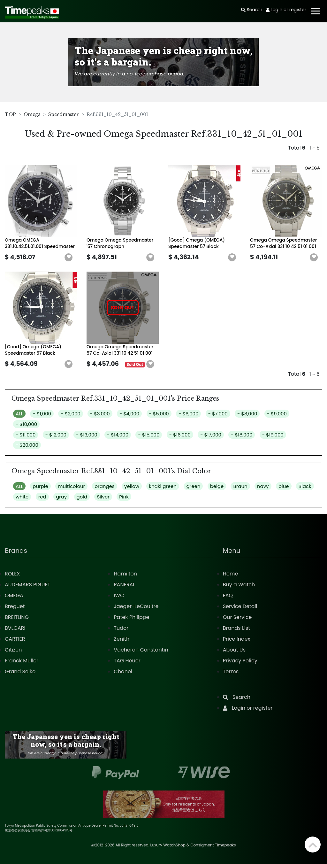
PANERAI (124, 584)
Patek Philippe (131, 617)
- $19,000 (273, 434)
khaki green (163, 486)
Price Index (236, 639)
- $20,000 (27, 445)
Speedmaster (63, 114)
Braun (240, 486)
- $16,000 (180, 434)
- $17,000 (210, 434)
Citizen (13, 649)
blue (283, 486)
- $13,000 (86, 434)
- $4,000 (129, 413)
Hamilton (125, 573)
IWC (119, 595)
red (42, 496)
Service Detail (240, 606)
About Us (234, 649)
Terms (231, 671)
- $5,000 (159, 413)
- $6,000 (188, 413)
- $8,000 (247, 413)
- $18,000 (241, 434)
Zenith (121, 639)
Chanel (123, 671)
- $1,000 (42, 413)
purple (40, 486)
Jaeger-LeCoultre (136, 606)
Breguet (15, 606)
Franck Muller (21, 660)
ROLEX (12, 573)
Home (230, 573)
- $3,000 (100, 413)
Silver (103, 496)
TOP (10, 114)
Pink (124, 496)
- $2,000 (70, 413)
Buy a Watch (239, 584)
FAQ (228, 595)
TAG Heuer (127, 660)
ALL (19, 413)
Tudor (121, 628)
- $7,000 (218, 413)
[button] (69, 257)
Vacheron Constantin (141, 649)
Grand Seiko (20, 671)
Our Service (237, 617)
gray (61, 496)
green (193, 486)
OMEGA (14, 595)
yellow (131, 486)
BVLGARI (15, 628)
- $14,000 (117, 434)
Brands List (236, 628)
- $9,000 (277, 413)
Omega (32, 114)
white (22, 496)
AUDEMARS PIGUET (27, 584)
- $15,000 (148, 434)
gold (82, 496)
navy (263, 486)
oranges (104, 486)
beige (217, 486)
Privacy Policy (240, 660)
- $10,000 (26, 424)
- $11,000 (25, 434)
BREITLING (17, 617)
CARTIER (15, 639)
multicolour (71, 486)
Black (305, 486)
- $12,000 (55, 434)
